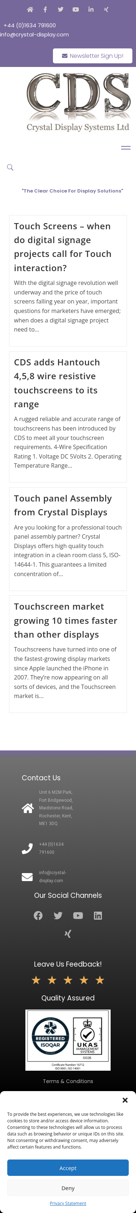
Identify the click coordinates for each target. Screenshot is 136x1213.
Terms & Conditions (68, 1081)
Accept (68, 1168)
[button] (125, 1100)
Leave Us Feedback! (68, 964)
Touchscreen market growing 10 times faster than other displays (66, 620)
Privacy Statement (68, 1203)
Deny (67, 1188)
